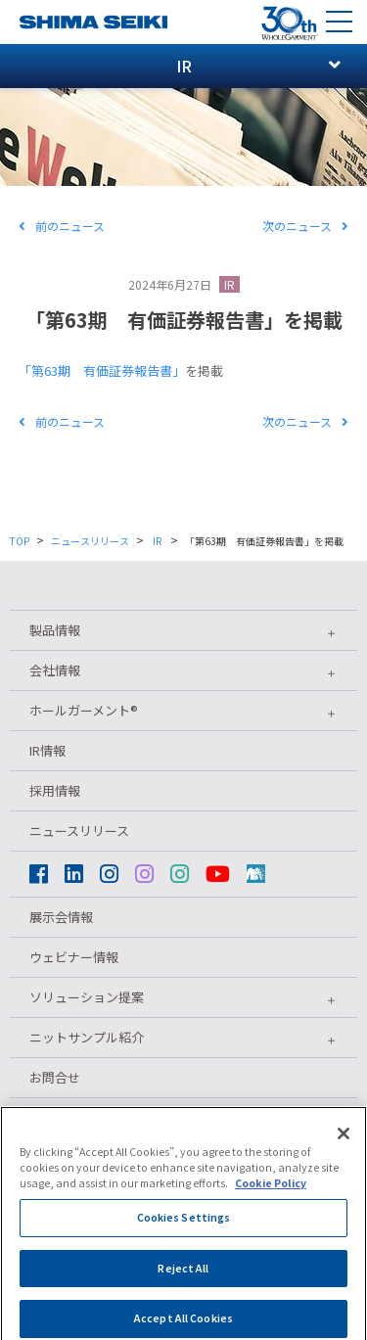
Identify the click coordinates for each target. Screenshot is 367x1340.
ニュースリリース (90, 540)
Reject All (183, 1276)
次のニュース (305, 225)
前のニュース (62, 225)
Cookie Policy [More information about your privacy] (270, 1191)
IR (229, 284)
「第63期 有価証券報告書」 (102, 370)
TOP (19, 540)
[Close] (343, 1142)
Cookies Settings (184, 1226)
